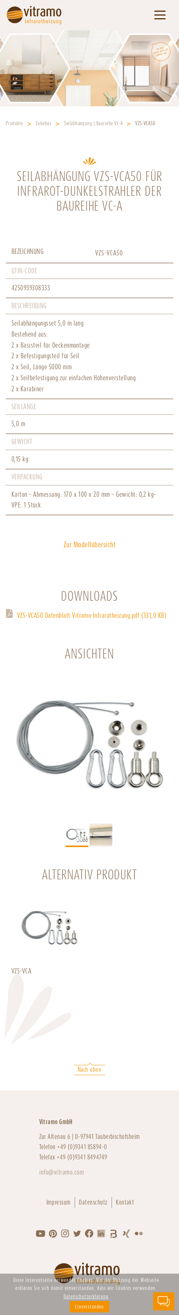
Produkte (14, 123)
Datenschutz (93, 1202)
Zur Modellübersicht (89, 544)
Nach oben (89, 1069)
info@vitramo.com (61, 1172)
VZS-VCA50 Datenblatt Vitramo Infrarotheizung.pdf (91, 615)
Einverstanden (89, 1307)
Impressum (58, 1202)
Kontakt (125, 1202)
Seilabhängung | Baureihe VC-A (93, 123)
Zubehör (43, 123)
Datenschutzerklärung (86, 1296)
